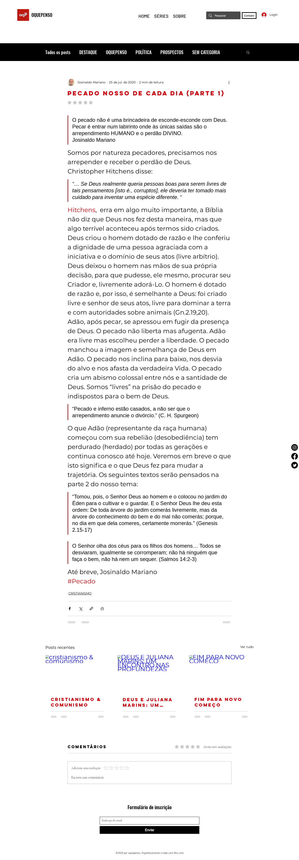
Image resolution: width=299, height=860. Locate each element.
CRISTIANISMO (79, 593)
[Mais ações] (228, 82)
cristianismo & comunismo (76, 702)
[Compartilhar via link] (91, 608)
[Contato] (249, 15)
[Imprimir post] (102, 608)
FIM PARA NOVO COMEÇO (218, 702)
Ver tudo (247, 647)
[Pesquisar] (223, 15)
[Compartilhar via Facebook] (70, 608)
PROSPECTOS (171, 52)
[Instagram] (294, 447)
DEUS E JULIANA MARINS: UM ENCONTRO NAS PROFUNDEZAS (148, 702)
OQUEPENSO (41, 15)
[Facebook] (294, 456)
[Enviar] (149, 830)
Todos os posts (57, 52)
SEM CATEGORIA (206, 52)
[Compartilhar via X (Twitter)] (80, 608)
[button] (248, 52)
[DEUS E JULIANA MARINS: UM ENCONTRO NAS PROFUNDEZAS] (149, 673)
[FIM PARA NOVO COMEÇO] (221, 673)
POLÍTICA (143, 52)
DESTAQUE (88, 52)
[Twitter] (294, 465)
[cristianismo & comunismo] (77, 673)
